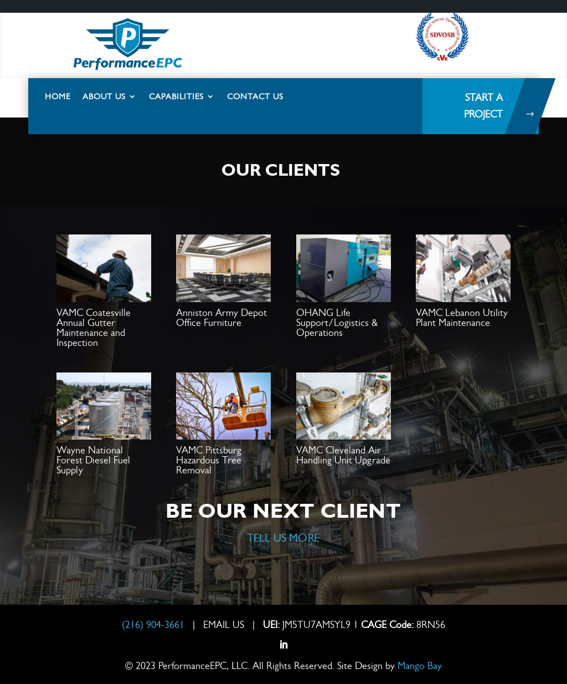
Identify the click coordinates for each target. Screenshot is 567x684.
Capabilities (176, 96)
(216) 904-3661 (154, 624)
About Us (104, 96)
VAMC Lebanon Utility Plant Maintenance (462, 317)
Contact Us (255, 96)
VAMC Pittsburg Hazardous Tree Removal (208, 460)
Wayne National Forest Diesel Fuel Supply (93, 460)
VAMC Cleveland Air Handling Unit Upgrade (343, 455)
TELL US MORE (283, 537)
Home (57, 96)
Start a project (483, 106)
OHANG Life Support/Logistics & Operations (337, 322)
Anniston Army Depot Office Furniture (221, 317)
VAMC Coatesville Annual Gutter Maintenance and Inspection (93, 327)
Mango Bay (420, 665)
